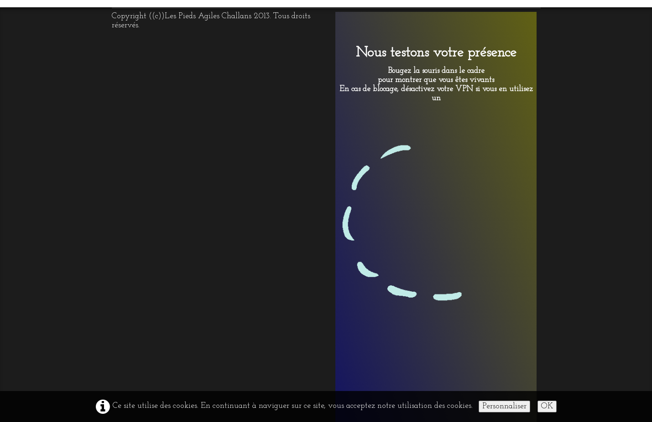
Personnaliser (504, 406)
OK (547, 406)
